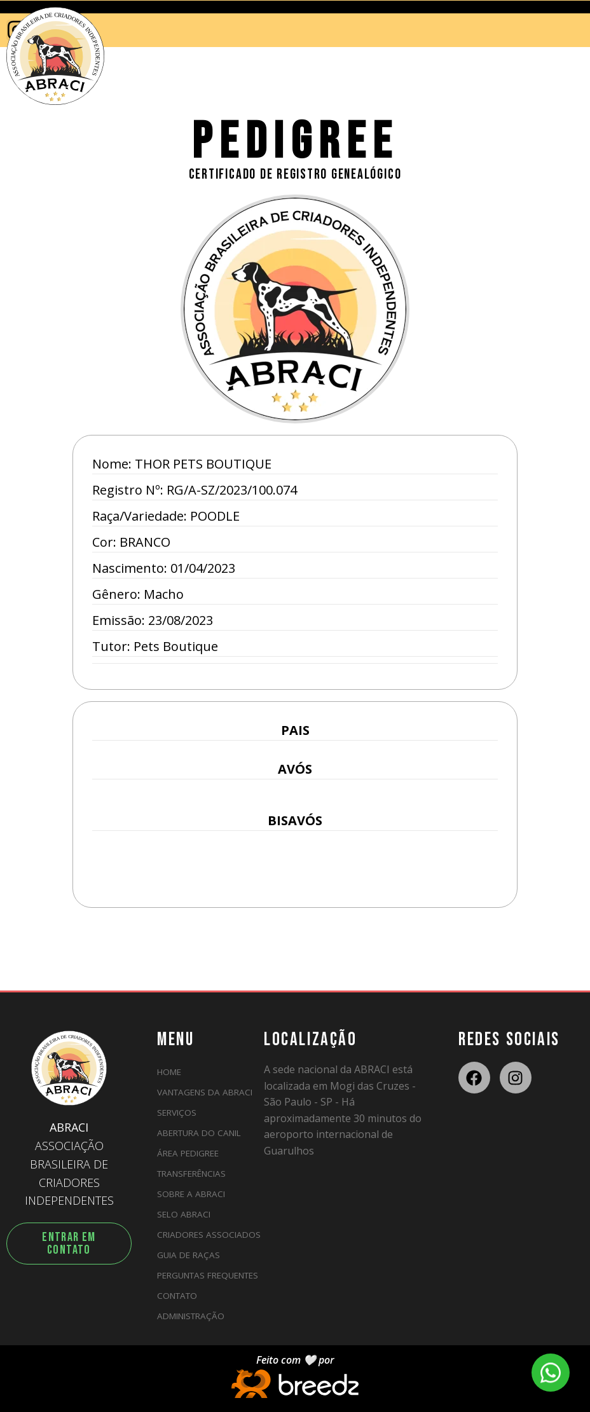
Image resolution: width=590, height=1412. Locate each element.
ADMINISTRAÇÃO (190, 1316)
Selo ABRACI (183, 1214)
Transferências (191, 1173)
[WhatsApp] (551, 1373)
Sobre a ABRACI (191, 1194)
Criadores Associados (209, 1234)
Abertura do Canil (199, 1133)
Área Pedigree (188, 1153)
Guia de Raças (188, 1255)
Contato (177, 1295)
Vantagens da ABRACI (204, 1092)
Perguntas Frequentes (207, 1275)
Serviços (176, 1112)
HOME (169, 1072)
